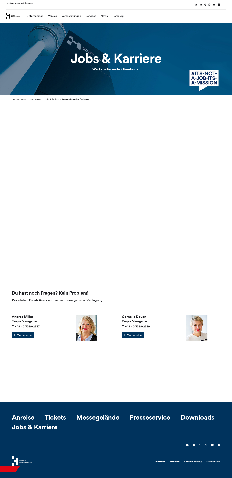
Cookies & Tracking (193, 461)
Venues (56, 14)
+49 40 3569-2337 (27, 326)
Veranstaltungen (75, 14)
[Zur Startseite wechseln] (15, 14)
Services (95, 14)
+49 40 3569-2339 (137, 326)
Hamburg (122, 14)
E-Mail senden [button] (23, 335)
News (108, 14)
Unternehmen (39, 14)
